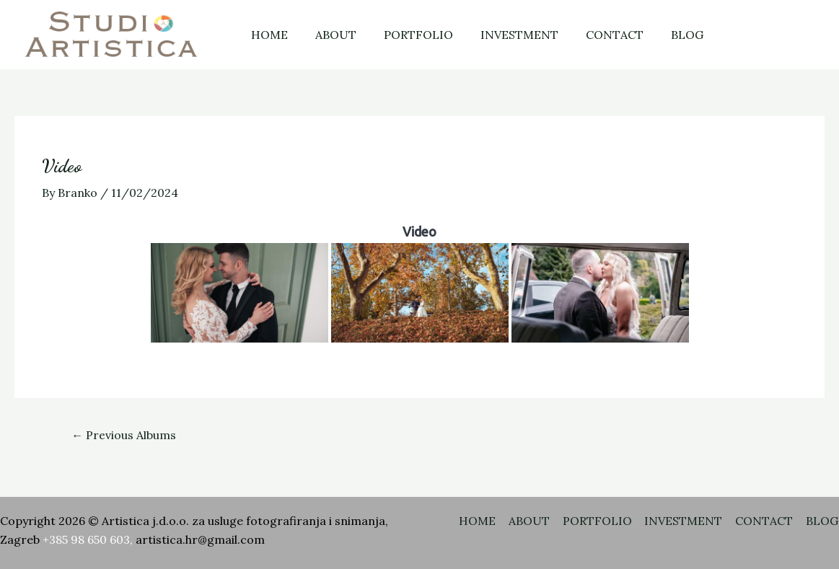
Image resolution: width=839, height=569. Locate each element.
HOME (267, 34)
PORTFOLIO (407, 34)
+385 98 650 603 (86, 540)
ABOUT (329, 34)
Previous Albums (123, 435)
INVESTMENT (504, 34)
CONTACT (595, 34)
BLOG (663, 34)
